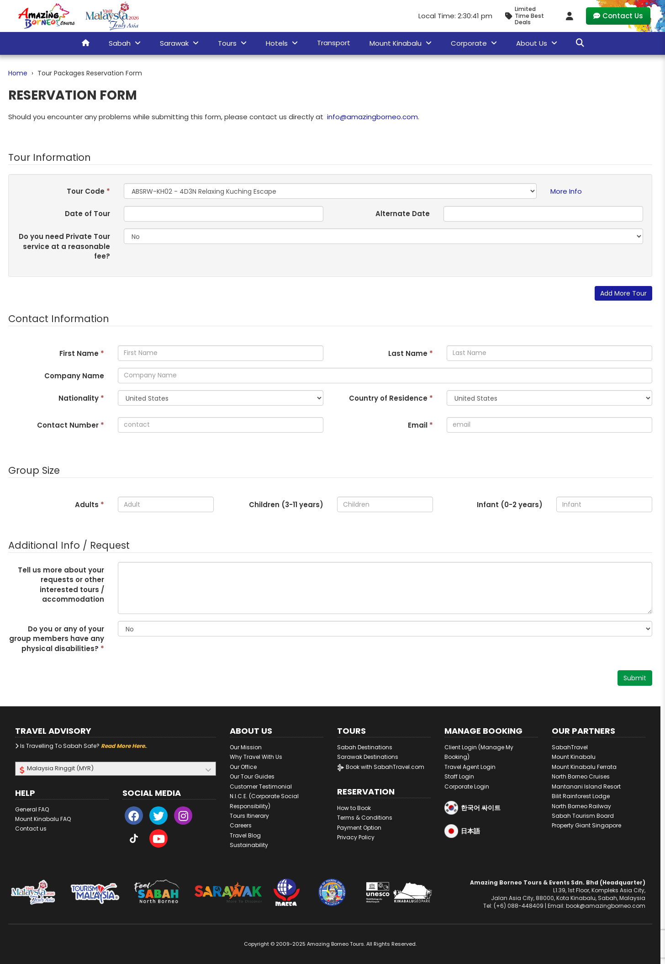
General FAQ (32, 809)
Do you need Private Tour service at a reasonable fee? (64, 246)
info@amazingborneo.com (372, 117)
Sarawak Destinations (367, 757)
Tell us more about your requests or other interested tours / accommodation (61, 584)
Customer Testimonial (261, 786)
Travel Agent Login (470, 767)
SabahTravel (570, 747)
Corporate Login (466, 786)
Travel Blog (245, 835)
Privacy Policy (356, 837)
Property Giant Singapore (586, 825)
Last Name (410, 353)
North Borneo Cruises (581, 776)
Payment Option (359, 828)
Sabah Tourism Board (583, 816)
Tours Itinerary (249, 816)
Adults (89, 504)
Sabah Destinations (364, 747)
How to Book (354, 808)
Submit (634, 678)
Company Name (74, 376)
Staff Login (459, 776)
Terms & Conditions (364, 817)
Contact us (31, 828)
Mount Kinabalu (574, 757)
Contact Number (70, 425)
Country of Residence (391, 398)
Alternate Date (402, 213)
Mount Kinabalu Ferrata (584, 767)
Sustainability (249, 845)
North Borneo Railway (581, 806)
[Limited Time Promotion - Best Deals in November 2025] (528, 16)
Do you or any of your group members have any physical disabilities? (56, 638)
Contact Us (618, 16)
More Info (566, 191)
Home (17, 73)
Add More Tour (623, 293)
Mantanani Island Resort (586, 786)
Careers (241, 825)
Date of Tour (87, 213)
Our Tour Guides (252, 776)
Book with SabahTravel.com (380, 767)
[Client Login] (569, 16)
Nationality (81, 398)
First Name (81, 353)
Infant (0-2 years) (510, 504)
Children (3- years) (286, 504)
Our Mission (246, 747)
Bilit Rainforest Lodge (581, 796)
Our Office (243, 767)
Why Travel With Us (256, 757)
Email (420, 425)
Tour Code (88, 191)
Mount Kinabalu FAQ (43, 819)
